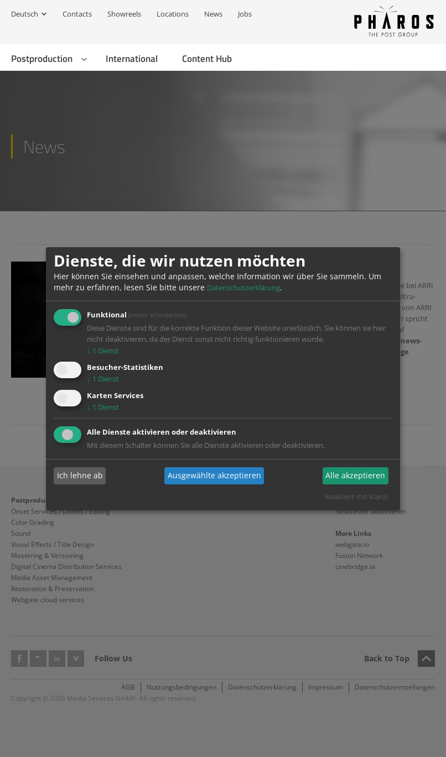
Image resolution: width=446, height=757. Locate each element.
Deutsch (24, 14)
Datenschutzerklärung (243, 288)
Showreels (124, 14)
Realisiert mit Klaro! (356, 497)
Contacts (77, 14)
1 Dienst (103, 351)
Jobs (245, 14)
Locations (173, 14)
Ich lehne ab (80, 475)
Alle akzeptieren (355, 475)
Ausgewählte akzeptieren (214, 475)
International (132, 58)
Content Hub (207, 58)
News (213, 14)
